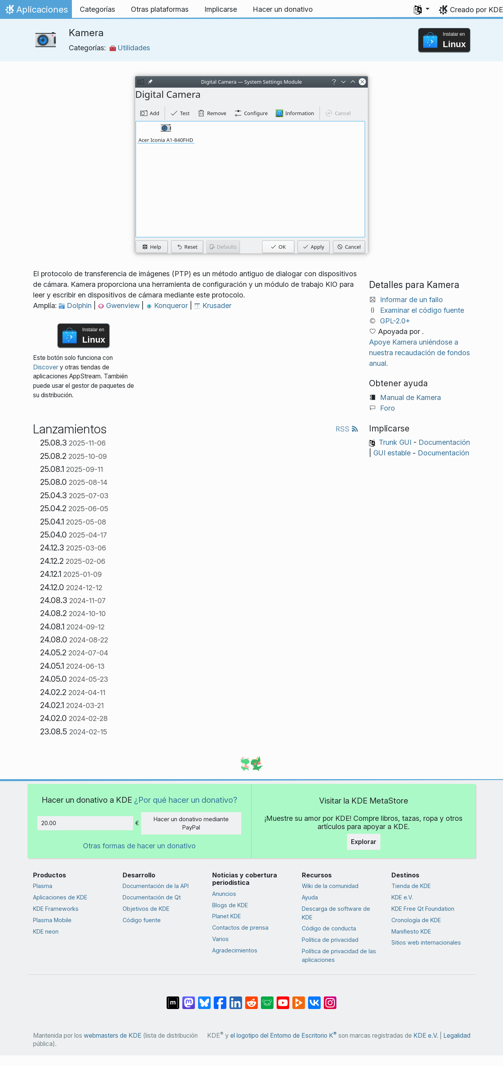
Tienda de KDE (411, 886)
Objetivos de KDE (146, 908)
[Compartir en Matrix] (173, 999)
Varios (220, 939)
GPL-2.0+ (395, 321)
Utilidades (130, 48)
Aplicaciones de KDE (60, 897)
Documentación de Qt (152, 897)
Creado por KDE (476, 10)
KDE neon (46, 931)
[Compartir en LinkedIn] (235, 999)
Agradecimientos (234, 950)
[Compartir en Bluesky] (204, 999)
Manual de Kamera (410, 397)
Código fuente (142, 920)
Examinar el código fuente (422, 310)
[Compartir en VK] (314, 999)
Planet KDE (226, 916)
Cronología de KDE (416, 920)
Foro (387, 408)
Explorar (363, 842)
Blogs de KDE (230, 905)
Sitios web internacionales (426, 942)
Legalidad (456, 1035)
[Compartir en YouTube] (283, 999)
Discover (45, 367)
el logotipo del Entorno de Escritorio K (283, 1035)
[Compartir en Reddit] (251, 999)
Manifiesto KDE (411, 931)
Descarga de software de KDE (336, 913)
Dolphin (76, 305)
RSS (347, 429)
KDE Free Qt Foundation (422, 908)
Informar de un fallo (411, 299)
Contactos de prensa (240, 927)
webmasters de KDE (112, 1035)
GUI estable (392, 453)
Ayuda (310, 897)
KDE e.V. (402, 897)
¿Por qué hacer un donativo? (185, 800)
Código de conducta (329, 928)
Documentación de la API (156, 886)
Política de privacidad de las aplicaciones (339, 955)
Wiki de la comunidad (330, 886)
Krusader (212, 305)
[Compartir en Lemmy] (267, 999)
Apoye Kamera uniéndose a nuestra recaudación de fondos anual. (419, 352)
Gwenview (119, 305)
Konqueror (168, 305)
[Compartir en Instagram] (330, 999)
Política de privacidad (330, 939)
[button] (421, 9)
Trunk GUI (395, 442)
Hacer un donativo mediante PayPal (191, 823)
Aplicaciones (36, 11)
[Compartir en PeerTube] (298, 999)
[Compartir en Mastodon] (188, 999)
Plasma (42, 886)
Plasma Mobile (52, 920)
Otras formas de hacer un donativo (139, 846)
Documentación (444, 442)
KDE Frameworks (56, 908)
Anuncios (224, 893)
